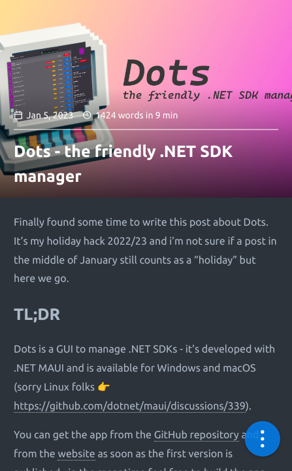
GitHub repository (196, 435)
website (76, 454)
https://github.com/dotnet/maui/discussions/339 (130, 406)
